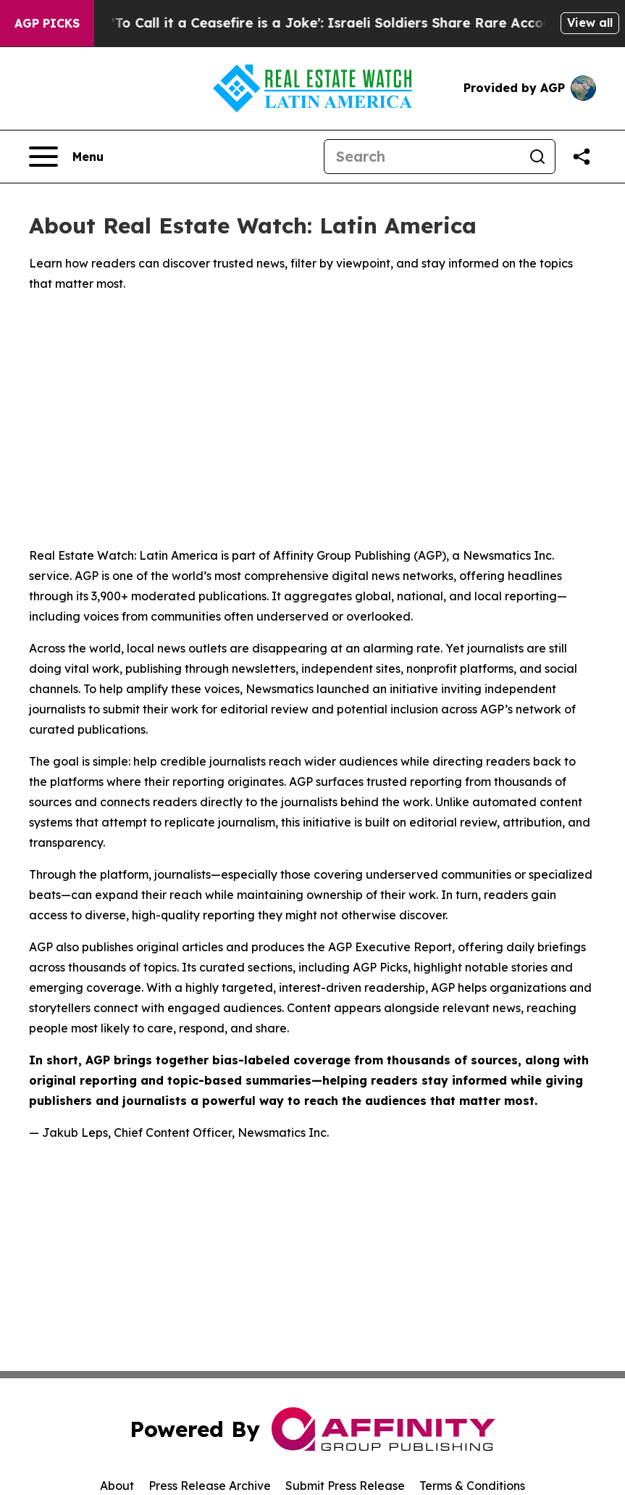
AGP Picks (47, 23)
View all (590, 22)
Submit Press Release (345, 1485)
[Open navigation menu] (66, 156)
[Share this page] (581, 156)
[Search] (422, 156)
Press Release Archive (209, 1485)
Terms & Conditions (472, 1485)
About (117, 1485)
